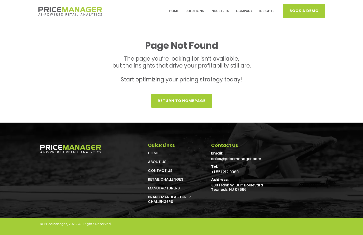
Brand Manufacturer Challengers (169, 199)
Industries (220, 11)
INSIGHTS (266, 11)
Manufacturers (164, 188)
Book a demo (304, 10)
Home (173, 11)
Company (244, 11)
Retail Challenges (165, 179)
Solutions (194, 11)
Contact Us (160, 170)
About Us (157, 161)
